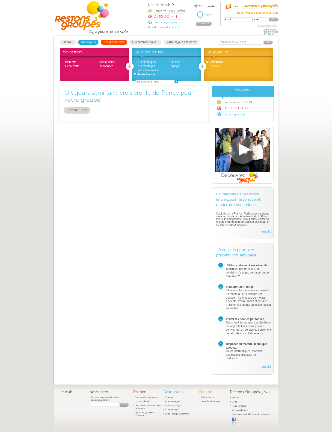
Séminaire (216, 62)
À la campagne (172, 401)
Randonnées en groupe (146, 397)
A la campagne (146, 62)
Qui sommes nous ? (145, 42)
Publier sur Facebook (234, 421)
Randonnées (105, 66)
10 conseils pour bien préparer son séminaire (236, 252)
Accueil (68, 42)
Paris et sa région (148, 70)
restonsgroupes (234, 114)
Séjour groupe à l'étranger (177, 413)
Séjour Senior (207, 397)
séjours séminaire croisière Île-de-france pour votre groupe (128, 96)
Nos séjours (88, 42)
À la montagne (172, 409)
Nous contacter (239, 406)
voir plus (266, 231)
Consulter (204, 23)
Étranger (175, 66)
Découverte (72, 66)
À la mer (169, 397)
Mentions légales (240, 410)
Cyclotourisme (106, 62)
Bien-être (71, 62)
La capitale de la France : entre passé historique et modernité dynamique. (238, 199)
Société (235, 397)
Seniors (214, 66)
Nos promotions (114, 42)
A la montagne (146, 66)
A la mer (175, 62)
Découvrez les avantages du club (258, 13)
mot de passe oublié (267, 25)
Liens (234, 401)
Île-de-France (146, 74)
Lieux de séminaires (210, 401)
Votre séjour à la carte (181, 42)
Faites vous (237, 102)
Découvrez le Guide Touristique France (251, 414)
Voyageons (107, 29)
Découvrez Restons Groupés (242, 155)
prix (84, 110)
